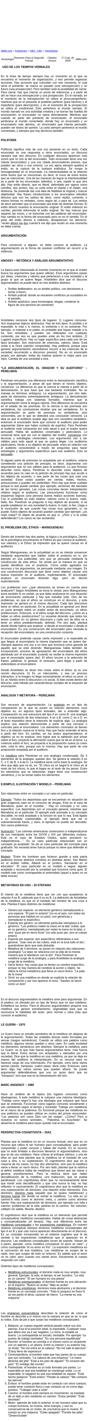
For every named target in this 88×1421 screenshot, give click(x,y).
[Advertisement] (27, 23)
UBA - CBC (36, 50)
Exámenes (21, 50)
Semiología (51, 50)
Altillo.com (6, 50)
